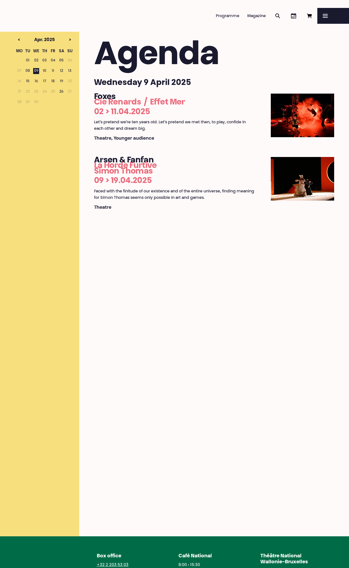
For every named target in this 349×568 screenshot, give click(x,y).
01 (27, 60)
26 (61, 92)
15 (27, 81)
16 (36, 81)
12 (61, 71)
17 (44, 81)
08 (27, 71)
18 (53, 81)
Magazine (256, 16)
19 (61, 81)
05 (61, 60)
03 (44, 60)
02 (36, 60)
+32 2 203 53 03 (112, 565)
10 (44, 71)
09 (36, 71)
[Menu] (333, 16)
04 (53, 60)
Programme (227, 16)
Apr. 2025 (35, 40)
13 (70, 71)
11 (53, 71)
